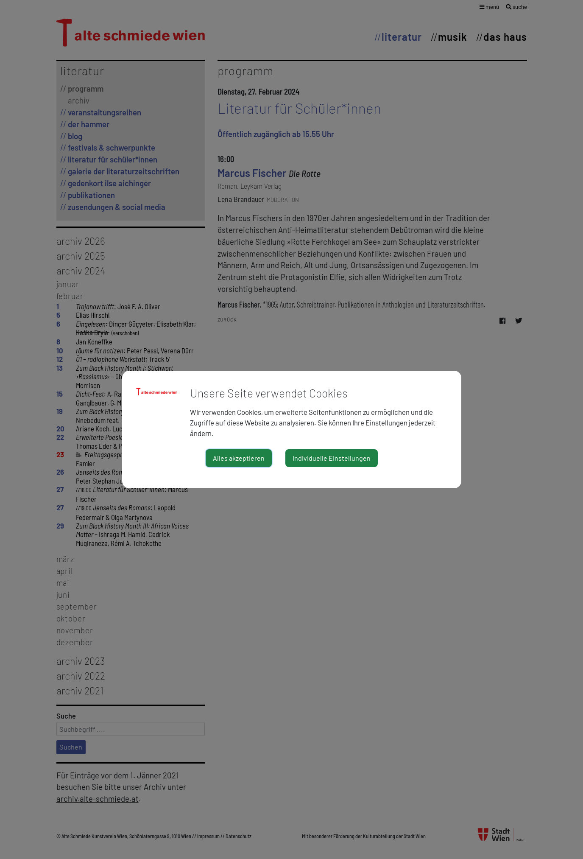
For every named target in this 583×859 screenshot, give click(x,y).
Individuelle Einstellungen (332, 458)
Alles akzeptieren (239, 458)
